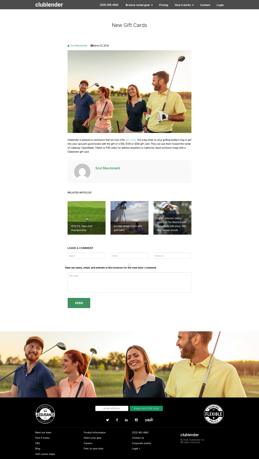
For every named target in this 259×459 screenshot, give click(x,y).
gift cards (131, 139)
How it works (42, 431)
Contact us (138, 431)
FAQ (37, 437)
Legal (136, 442)
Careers (88, 437)
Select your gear (92, 431)
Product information (95, 426)
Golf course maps (45, 447)
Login (220, 5)
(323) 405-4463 (140, 426)
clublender (50, 4)
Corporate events (141, 437)
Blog (37, 442)
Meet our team (43, 426)
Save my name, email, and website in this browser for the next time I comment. (111, 261)
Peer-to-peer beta (93, 442)
